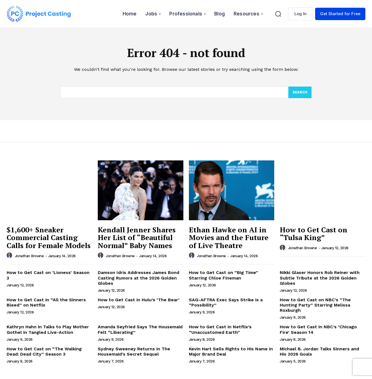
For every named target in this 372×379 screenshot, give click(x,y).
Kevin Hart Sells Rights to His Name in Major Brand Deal (231, 351)
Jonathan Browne (29, 256)
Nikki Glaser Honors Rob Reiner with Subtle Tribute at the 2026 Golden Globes (320, 278)
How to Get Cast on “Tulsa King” (313, 233)
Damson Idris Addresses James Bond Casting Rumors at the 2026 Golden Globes (138, 278)
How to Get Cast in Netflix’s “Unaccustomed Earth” (220, 329)
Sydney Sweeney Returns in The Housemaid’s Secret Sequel (134, 351)
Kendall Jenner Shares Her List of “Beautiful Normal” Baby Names (137, 237)
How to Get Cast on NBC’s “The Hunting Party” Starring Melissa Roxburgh (315, 305)
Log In (300, 13)
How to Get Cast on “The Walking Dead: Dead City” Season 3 (44, 351)
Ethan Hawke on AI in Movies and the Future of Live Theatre (228, 237)
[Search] (300, 92)
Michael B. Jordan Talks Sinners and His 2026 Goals (319, 351)
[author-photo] (10, 255)
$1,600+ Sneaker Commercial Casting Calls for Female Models (49, 237)
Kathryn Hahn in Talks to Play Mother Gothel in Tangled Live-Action (48, 329)
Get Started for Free (340, 13)
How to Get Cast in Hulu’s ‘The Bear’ (139, 299)
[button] (278, 13)
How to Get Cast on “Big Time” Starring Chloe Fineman (223, 275)
